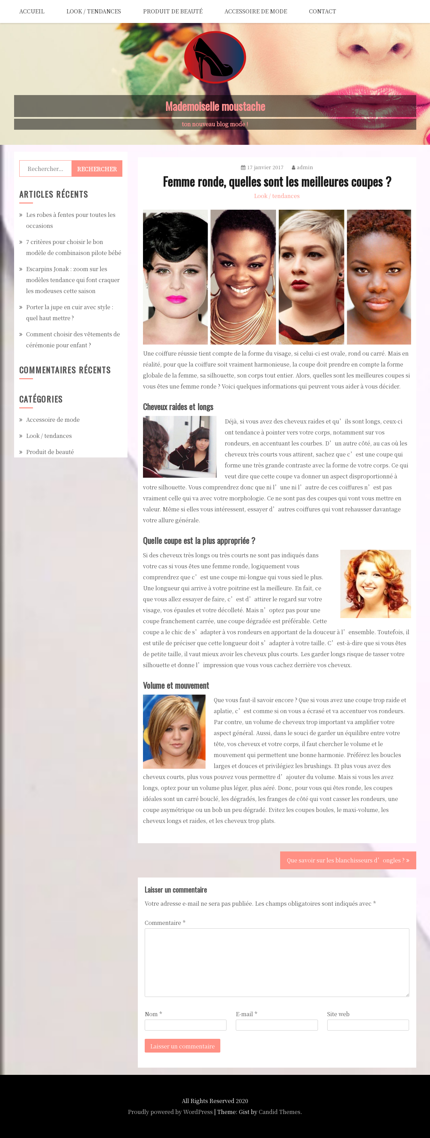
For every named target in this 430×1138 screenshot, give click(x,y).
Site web (338, 1014)
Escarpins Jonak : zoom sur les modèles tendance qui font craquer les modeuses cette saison (73, 280)
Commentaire (165, 923)
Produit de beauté (172, 11)
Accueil (31, 11)
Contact (322, 11)
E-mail (246, 1014)
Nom (153, 1014)
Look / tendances (93, 11)
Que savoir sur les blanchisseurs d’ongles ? (346, 860)
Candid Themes (279, 1112)
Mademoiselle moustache (215, 106)
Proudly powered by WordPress (170, 1112)
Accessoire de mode (255, 11)
